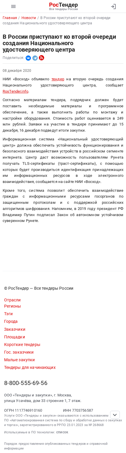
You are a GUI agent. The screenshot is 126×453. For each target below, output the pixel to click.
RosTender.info (15, 91)
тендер (58, 79)
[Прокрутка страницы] (115, 415)
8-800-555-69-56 (25, 383)
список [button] (62, 432)
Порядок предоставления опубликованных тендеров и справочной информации (56, 446)
